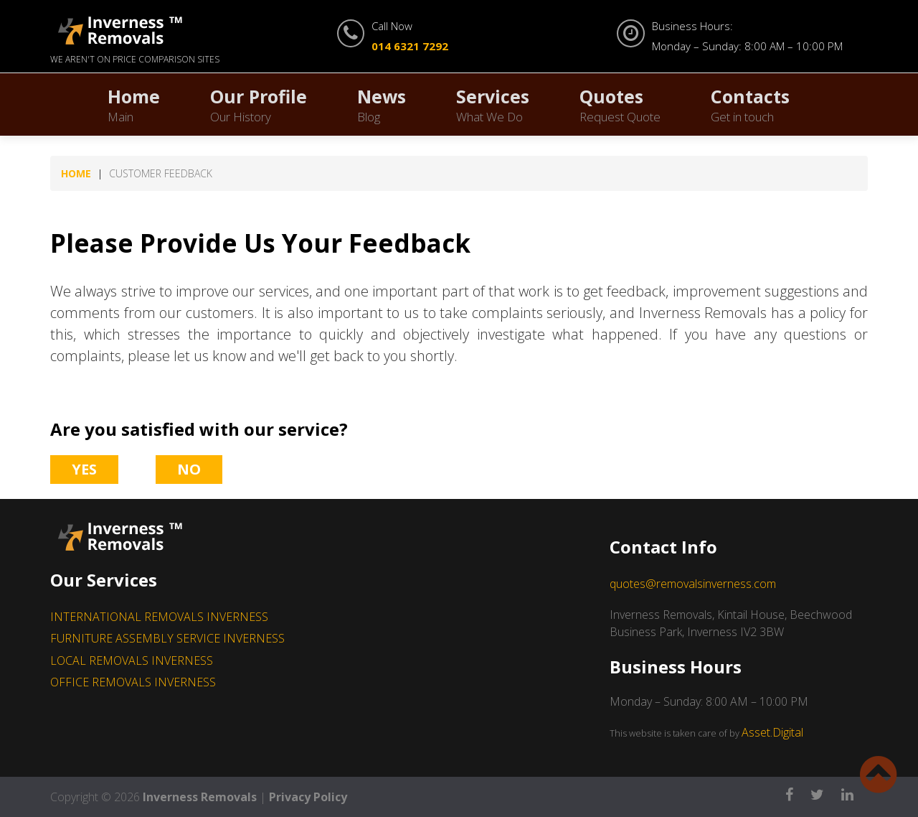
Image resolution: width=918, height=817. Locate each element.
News (381, 104)
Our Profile (258, 104)
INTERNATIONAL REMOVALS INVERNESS (159, 617)
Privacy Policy (308, 797)
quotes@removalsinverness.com (693, 584)
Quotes (620, 104)
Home (134, 104)
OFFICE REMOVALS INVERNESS (133, 682)
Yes (84, 469)
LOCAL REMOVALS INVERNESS (131, 660)
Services (492, 104)
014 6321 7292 (410, 46)
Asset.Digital (772, 732)
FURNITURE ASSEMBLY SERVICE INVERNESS (167, 638)
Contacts (750, 104)
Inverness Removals (200, 797)
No (189, 469)
